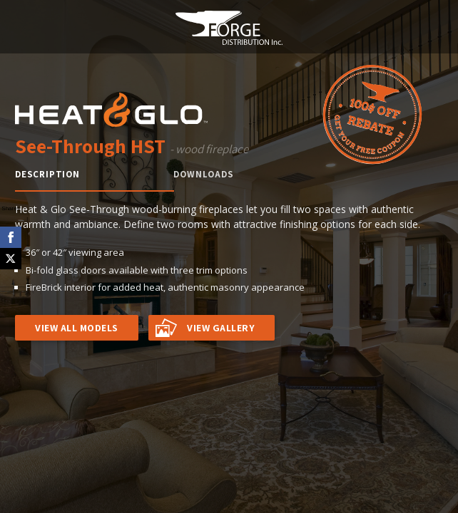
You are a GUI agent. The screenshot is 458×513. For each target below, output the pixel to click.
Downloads (203, 174)
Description (47, 174)
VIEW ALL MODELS (76, 327)
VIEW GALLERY (221, 327)
